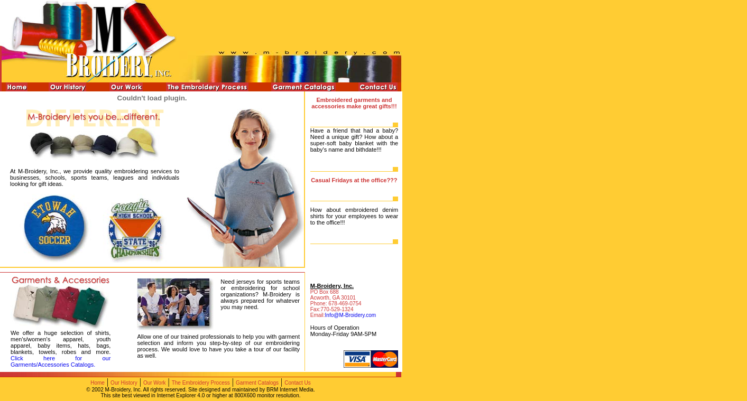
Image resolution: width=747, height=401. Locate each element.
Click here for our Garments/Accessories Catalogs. (60, 361)
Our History (123, 383)
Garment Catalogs (257, 383)
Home (97, 383)
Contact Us (297, 383)
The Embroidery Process (201, 383)
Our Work (154, 383)
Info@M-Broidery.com (350, 315)
